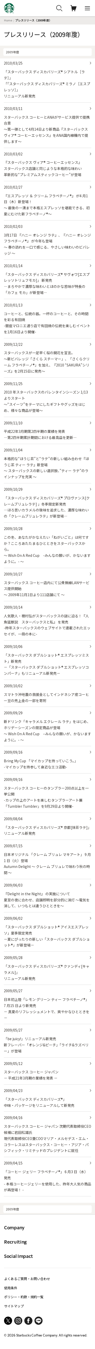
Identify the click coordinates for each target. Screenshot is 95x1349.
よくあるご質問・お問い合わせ (27, 1278)
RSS (73, 32)
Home (8, 20)
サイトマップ (14, 1306)
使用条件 (10, 1287)
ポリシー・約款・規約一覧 (24, 1296)
